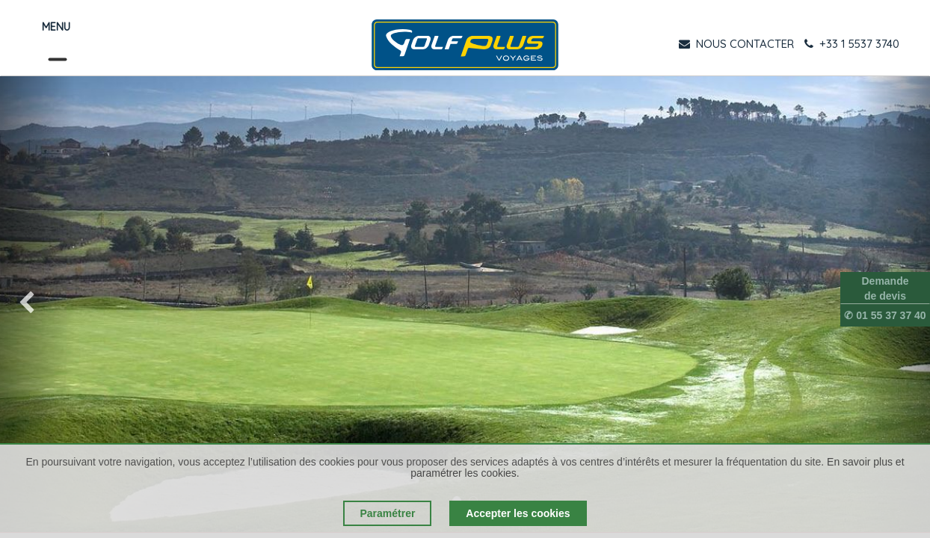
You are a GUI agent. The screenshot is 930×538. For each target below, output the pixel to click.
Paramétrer (387, 513)
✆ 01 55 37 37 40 (885, 315)
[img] (37, 304)
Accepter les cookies (518, 513)
